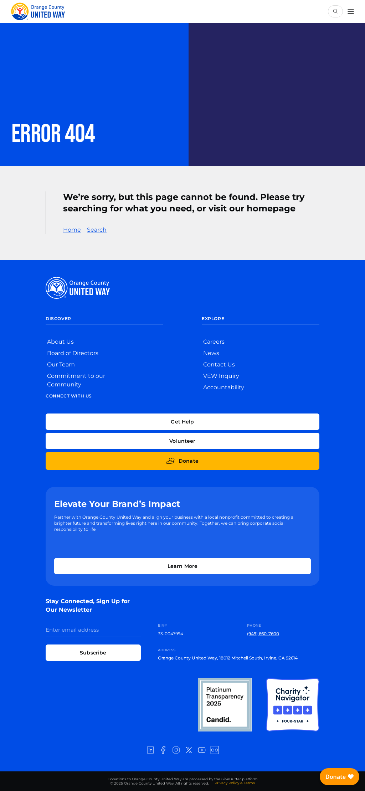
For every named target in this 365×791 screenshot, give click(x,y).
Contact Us (219, 364)
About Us (60, 341)
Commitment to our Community (76, 380)
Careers (214, 341)
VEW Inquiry (221, 376)
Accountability (223, 387)
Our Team (61, 364)
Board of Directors (72, 353)
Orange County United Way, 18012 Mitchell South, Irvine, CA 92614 (228, 658)
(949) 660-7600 (263, 633)
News (211, 353)
